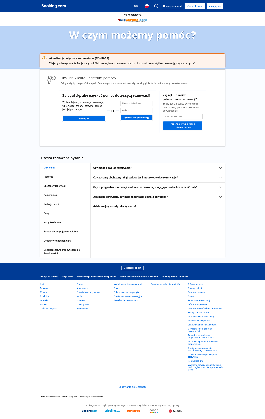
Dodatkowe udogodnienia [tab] (57, 240)
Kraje (42, 284)
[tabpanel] (158, 187)
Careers (192, 296)
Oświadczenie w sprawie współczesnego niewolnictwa (202, 349)
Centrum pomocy (196, 292)
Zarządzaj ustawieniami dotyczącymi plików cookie (201, 336)
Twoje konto (67, 276)
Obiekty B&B (83, 304)
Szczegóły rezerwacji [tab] (55, 186)
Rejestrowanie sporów (199, 320)
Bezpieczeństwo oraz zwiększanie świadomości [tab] (62, 251)
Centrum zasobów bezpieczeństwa (205, 308)
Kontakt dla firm (195, 361)
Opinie (117, 288)
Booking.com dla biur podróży (165, 284)
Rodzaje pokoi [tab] (51, 204)
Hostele (81, 300)
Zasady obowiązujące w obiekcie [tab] (61, 231)
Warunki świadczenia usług (201, 316)
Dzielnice (44, 296)
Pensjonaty (82, 308)
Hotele (43, 304)
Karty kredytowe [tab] (52, 222)
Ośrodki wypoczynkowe (88, 292)
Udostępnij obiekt (132, 268)
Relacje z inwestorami (198, 312)
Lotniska (44, 300)
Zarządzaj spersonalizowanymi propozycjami (203, 342)
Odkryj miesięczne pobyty (126, 292)
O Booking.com (195, 284)
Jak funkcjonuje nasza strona (202, 324)
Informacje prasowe (197, 304)
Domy (80, 284)
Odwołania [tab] (49, 167)
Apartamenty (83, 288)
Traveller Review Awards (126, 300)
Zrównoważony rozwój (199, 300)
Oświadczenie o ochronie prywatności (200, 329)
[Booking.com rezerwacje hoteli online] (54, 6)
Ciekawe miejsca (48, 308)
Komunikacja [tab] (50, 195)
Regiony (44, 288)
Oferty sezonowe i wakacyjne (128, 296)
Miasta (43, 292)
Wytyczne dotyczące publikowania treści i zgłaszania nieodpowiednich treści (205, 367)
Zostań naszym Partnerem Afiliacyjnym (138, 276)
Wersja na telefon (49, 276)
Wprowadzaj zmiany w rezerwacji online (96, 276)
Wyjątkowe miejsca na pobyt (128, 284)
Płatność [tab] (48, 176)
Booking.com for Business (175, 276)
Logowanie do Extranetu (133, 386)
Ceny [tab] (46, 213)
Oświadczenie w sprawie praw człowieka (202, 355)
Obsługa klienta (195, 288)
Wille (79, 296)
